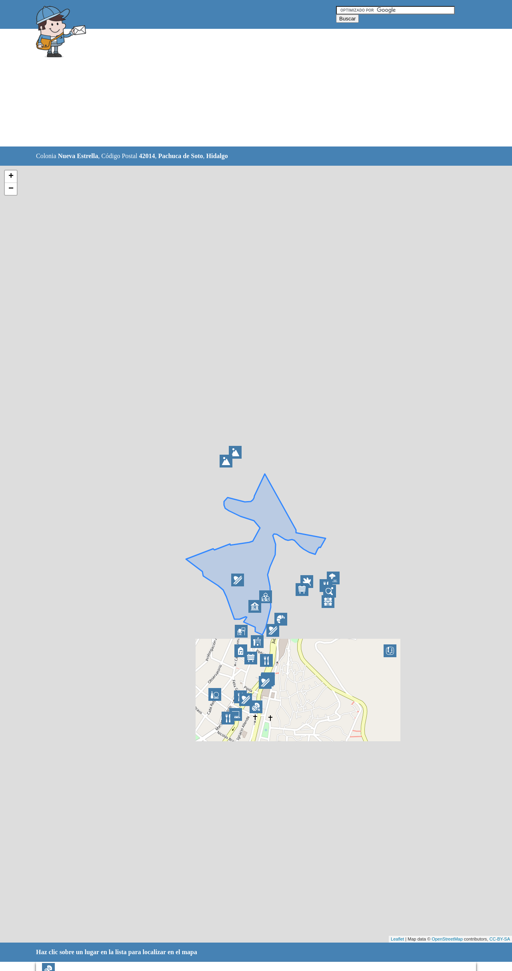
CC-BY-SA (499, 939)
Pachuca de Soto (180, 155)
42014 (147, 155)
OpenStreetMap (447, 939)
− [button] (11, 189)
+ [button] (11, 177)
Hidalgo (217, 155)
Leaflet (397, 939)
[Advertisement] (235, 88)
